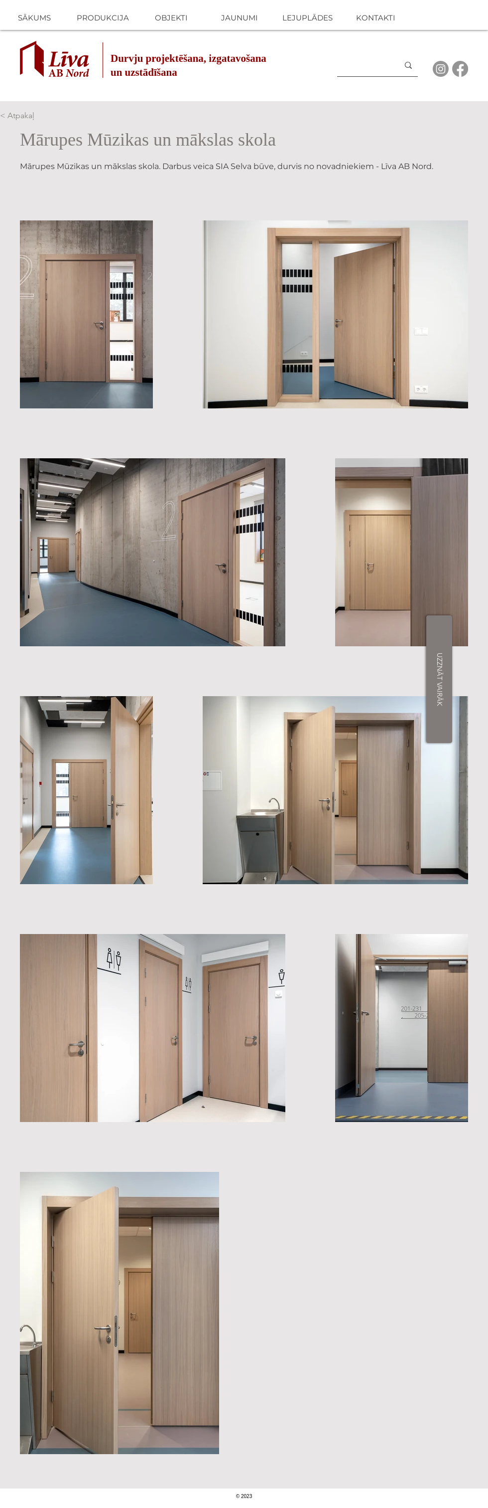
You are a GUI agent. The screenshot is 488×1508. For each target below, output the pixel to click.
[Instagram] (441, 69)
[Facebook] (460, 69)
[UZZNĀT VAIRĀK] (439, 679)
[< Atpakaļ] (33, 116)
